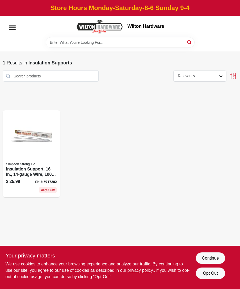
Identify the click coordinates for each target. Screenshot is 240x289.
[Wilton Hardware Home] (100, 26)
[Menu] (12, 27)
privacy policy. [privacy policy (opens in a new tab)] (140, 270)
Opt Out (210, 273)
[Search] (189, 42)
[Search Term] (120, 42)
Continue (210, 258)
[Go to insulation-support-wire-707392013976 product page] (31, 153)
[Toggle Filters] (233, 76)
